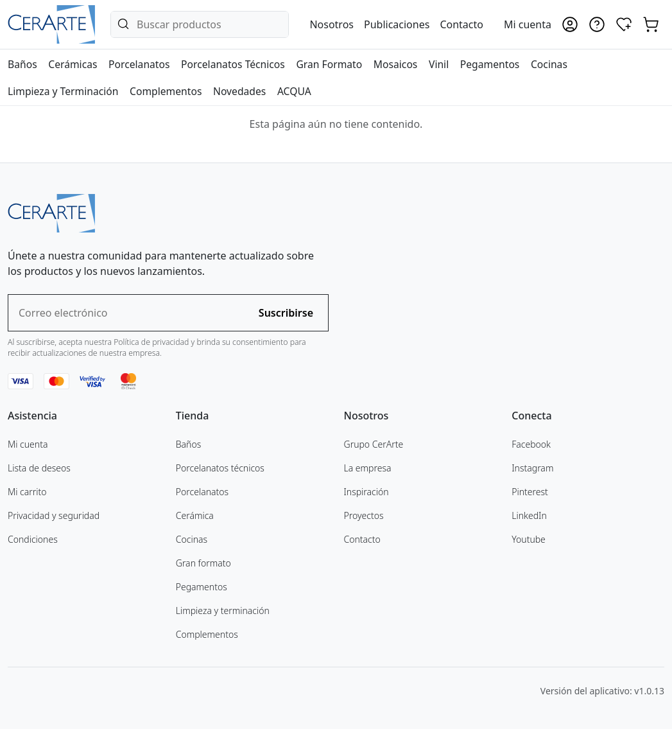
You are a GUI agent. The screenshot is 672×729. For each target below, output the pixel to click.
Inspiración (366, 492)
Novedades (239, 91)
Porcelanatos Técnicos (233, 64)
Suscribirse (286, 313)
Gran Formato (329, 64)
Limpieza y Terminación (63, 91)
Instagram (532, 468)
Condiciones (33, 539)
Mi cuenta (27, 444)
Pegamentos (490, 64)
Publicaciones (396, 24)
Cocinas (549, 64)
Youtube (529, 539)
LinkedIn (529, 515)
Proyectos (364, 515)
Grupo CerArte (374, 444)
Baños (22, 64)
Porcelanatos (138, 64)
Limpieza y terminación (223, 610)
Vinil (439, 64)
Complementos (166, 91)
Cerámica (195, 515)
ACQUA (294, 91)
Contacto (461, 24)
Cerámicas (72, 64)
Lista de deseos (39, 468)
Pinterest (530, 492)
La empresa (368, 468)
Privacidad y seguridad (53, 515)
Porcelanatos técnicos (220, 468)
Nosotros (331, 24)
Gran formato (203, 563)
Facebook (531, 444)
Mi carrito (27, 492)
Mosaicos (396, 64)
